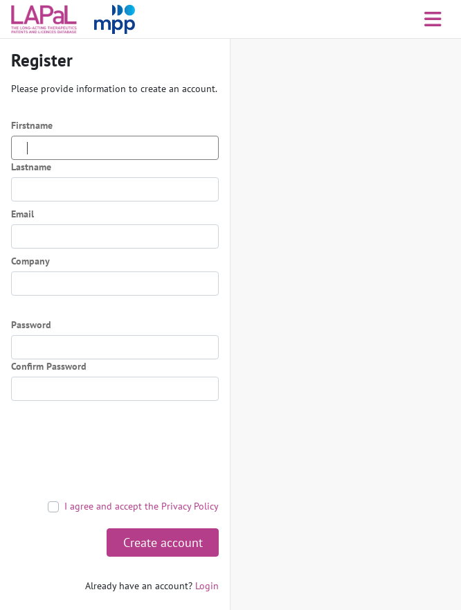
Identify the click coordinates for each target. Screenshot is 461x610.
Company (30, 261)
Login (207, 586)
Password (31, 325)
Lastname (31, 167)
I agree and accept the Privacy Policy (141, 506)
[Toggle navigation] (433, 19)
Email (22, 214)
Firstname (32, 125)
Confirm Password (49, 366)
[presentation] (116, 450)
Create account (163, 542)
